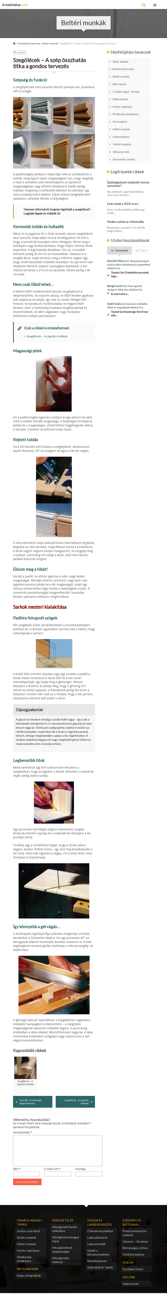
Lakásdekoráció (97, 1238)
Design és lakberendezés (99, 1223)
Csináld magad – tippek (30, 1223)
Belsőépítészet (97, 1261)
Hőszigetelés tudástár (60, 1260)
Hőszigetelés (62, 1221)
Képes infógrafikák (29, 1276)
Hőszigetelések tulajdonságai (62, 1250)
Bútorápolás (121, 80)
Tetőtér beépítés (123, 130)
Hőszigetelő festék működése (64, 1229)
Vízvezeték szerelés (125, 143)
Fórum (143, 233)
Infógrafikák (27, 1269)
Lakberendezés (122, 124)
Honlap (80, 1169)
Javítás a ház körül (28, 1232)
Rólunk (129, 1278)
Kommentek (121, 233)
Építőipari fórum (133, 1270)
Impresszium (131, 1284)
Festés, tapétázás (124, 99)
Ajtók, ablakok (122, 61)
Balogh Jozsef (115, 269)
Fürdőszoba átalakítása (127, 105)
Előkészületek (121, 92)
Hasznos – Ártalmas (135, 1242)
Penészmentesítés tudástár (135, 1233)
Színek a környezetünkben (98, 1253)
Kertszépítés (121, 111)
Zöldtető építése (133, 1255)
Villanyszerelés (122, 137)
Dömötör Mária (116, 244)
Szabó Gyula (114, 287)
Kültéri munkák (122, 118)
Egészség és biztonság (132, 1223)
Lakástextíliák (96, 1244)
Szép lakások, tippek (100, 1268)
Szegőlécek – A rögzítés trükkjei (47, 336)
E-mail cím (52, 1169)
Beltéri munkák (122, 73)
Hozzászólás (22, 1133)
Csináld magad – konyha (127, 86)
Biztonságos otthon (135, 1248)
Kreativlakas (15, 5)
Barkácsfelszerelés (125, 67)
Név (17, 1169)
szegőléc (21, 52)
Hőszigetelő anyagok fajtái (65, 1240)
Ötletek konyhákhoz (100, 1232)
